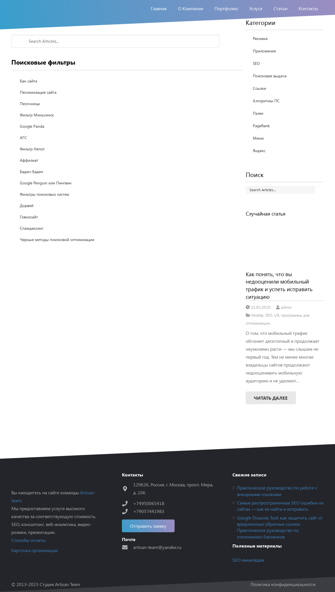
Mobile (257, 332)
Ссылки (259, 105)
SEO (256, 80)
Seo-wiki (35, 37)
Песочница (30, 120)
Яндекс (259, 167)
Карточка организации (34, 550)
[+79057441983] (127, 511)
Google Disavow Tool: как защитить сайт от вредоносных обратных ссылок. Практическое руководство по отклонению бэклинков (280, 527)
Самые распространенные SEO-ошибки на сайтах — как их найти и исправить (280, 506)
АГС (23, 154)
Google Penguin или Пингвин (45, 200)
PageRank (261, 142)
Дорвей (26, 222)
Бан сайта (28, 98)
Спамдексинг (31, 245)
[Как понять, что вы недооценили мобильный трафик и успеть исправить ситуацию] (285, 261)
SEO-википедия (248, 560)
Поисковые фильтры (65, 37)
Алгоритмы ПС (266, 117)
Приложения (264, 68)
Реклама (260, 55)
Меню (258, 155)
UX (276, 332)
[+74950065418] (127, 503)
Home (17, 37)
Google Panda (32, 143)
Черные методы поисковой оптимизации (57, 256)
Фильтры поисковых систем (44, 211)
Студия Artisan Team (60, 584)
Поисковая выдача (270, 92)
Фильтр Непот (32, 166)
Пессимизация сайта (38, 109)
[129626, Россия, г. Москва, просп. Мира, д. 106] (127, 488)
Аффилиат (29, 177)
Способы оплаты (28, 540)
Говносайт (29, 234)
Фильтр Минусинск (37, 132)
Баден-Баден (31, 188)
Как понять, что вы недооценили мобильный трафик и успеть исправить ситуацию (279, 302)
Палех (258, 130)
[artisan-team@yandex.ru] (127, 547)
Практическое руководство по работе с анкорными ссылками (277, 491)
